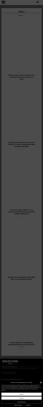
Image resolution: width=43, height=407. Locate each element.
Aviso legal (28, 405)
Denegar (21, 398)
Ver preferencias (21, 402)
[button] (41, 382)
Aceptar (21, 394)
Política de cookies (18, 405)
